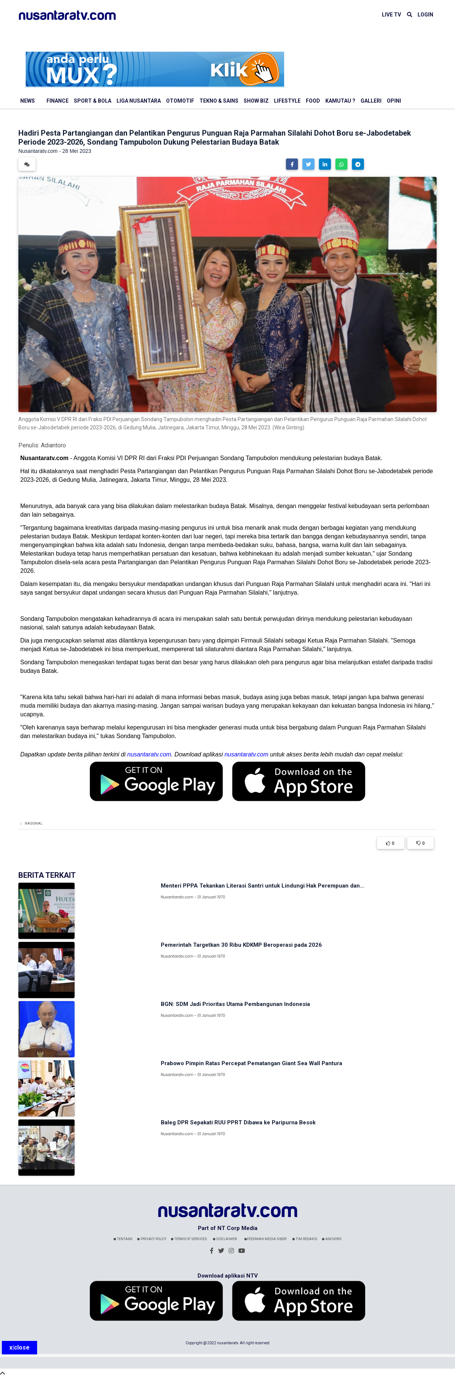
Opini (394, 101)
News (27, 101)
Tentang (123, 1239)
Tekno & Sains (218, 101)
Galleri (371, 101)
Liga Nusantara (139, 101)
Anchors (331, 1239)
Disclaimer (225, 1239)
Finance (57, 101)
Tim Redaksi (304, 1239)
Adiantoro (53, 445)
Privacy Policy (151, 1239)
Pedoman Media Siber (265, 1239)
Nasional (33, 823)
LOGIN (425, 15)
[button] (292, 164)
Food (313, 101)
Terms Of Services (189, 1239)
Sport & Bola (92, 101)
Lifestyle (287, 101)
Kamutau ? (340, 101)
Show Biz (256, 101)
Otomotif (180, 101)
